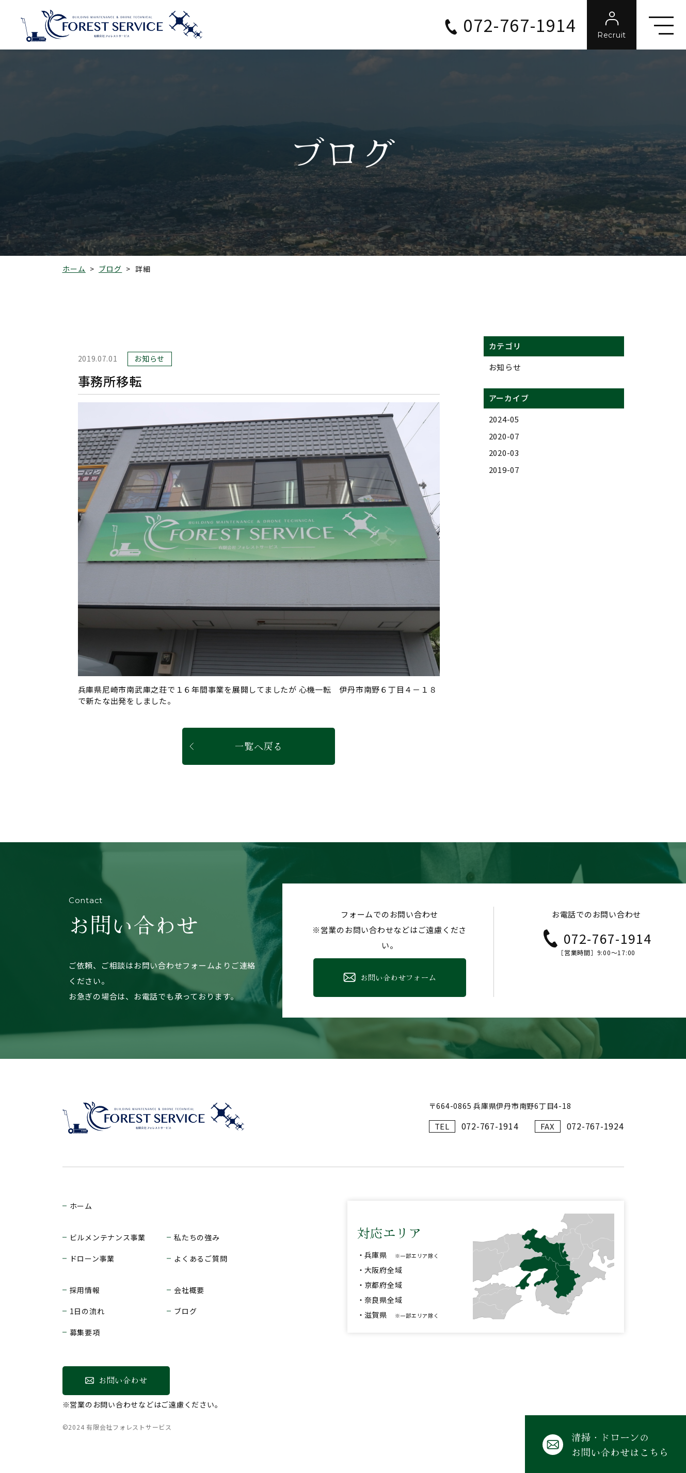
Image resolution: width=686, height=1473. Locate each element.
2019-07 (504, 469)
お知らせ (505, 367)
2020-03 (504, 452)
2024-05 (504, 419)
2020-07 (504, 436)
